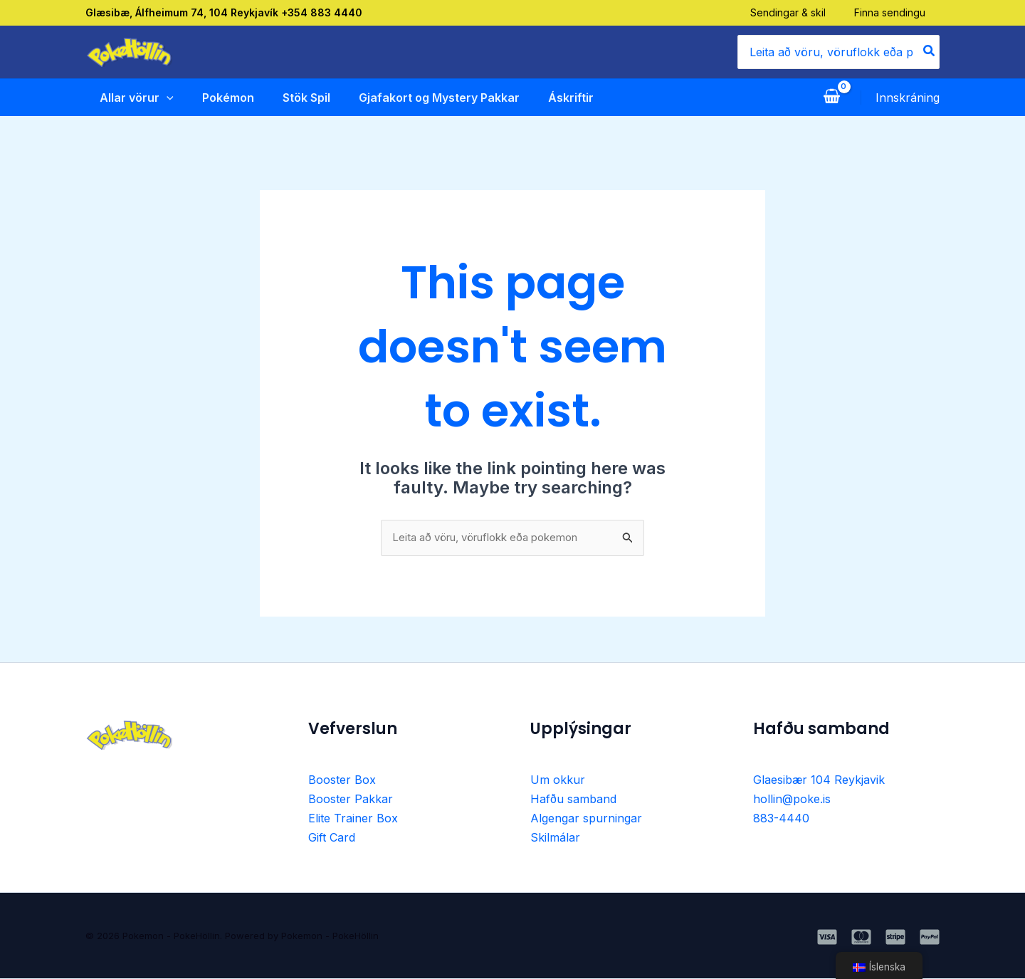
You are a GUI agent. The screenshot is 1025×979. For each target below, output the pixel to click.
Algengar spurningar (586, 819)
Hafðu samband (573, 799)
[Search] (929, 52)
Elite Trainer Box (353, 819)
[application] (152, 97)
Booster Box (342, 781)
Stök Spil (295, 97)
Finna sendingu (904, 12)
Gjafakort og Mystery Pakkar (429, 97)
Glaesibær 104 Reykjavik (819, 781)
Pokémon (215, 97)
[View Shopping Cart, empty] (831, 97)
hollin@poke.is (792, 799)
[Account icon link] (908, 97)
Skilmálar (555, 837)
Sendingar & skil (802, 12)
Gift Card (331, 837)
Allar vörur (122, 97)
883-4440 (781, 819)
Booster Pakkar (350, 799)
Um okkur (557, 781)
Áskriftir (562, 97)
